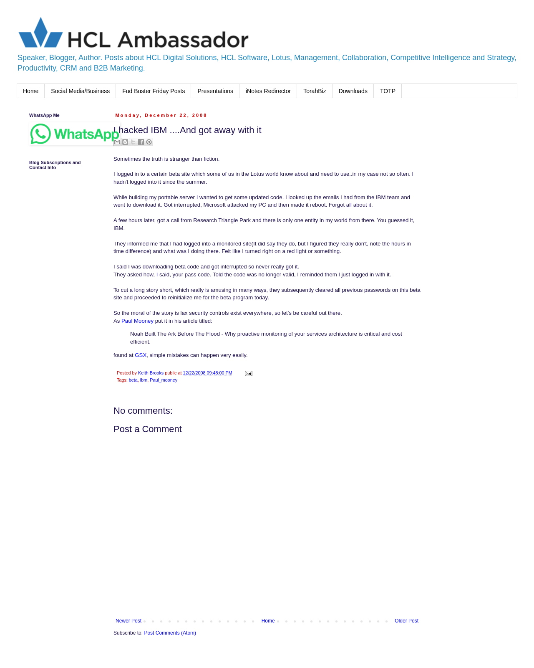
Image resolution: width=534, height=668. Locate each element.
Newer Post (128, 621)
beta (133, 379)
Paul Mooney (137, 321)
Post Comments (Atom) (170, 633)
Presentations (215, 91)
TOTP (387, 91)
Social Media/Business (80, 91)
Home (30, 91)
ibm (143, 379)
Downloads (353, 91)
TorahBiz (314, 91)
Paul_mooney (163, 379)
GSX (140, 355)
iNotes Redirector (268, 91)
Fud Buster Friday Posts (153, 91)
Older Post (406, 621)
